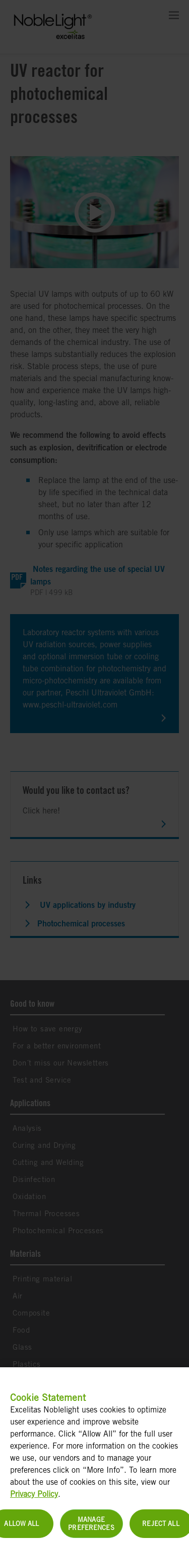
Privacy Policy (34, 1501)
